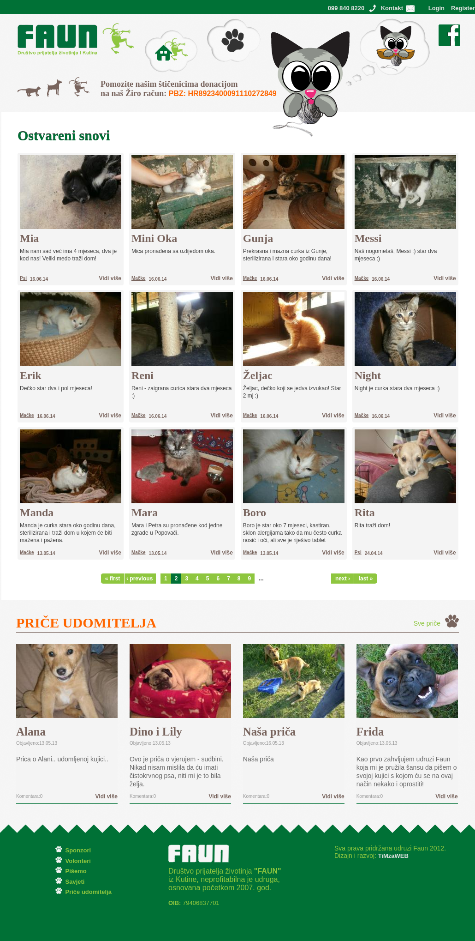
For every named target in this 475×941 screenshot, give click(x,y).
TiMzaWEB (392, 855)
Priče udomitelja (88, 891)
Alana (31, 731)
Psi (51, 83)
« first (112, 578)
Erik (31, 375)
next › (342, 578)
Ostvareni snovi (367, 23)
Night (368, 375)
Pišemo (217, 23)
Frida (370, 731)
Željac (258, 375)
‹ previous (138, 578)
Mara (144, 512)
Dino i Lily (156, 731)
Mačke (27, 91)
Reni (142, 375)
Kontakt (392, 8)
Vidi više (110, 278)
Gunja (258, 238)
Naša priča (269, 731)
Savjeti (75, 881)
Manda (36, 512)
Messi (368, 238)
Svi (73, 81)
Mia (29, 238)
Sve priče (427, 623)
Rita (365, 512)
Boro (254, 512)
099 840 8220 (346, 8)
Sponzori (78, 850)
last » (366, 578)
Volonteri (78, 860)
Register (463, 8)
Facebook (449, 29)
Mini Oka (154, 238)
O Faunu (156, 34)
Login (436, 8)
